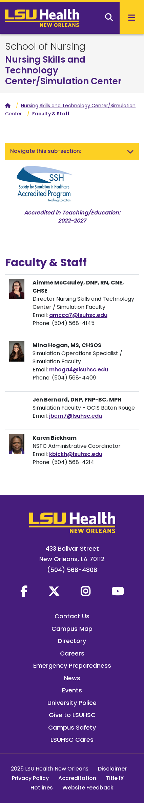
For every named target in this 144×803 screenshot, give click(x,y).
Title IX (115, 778)
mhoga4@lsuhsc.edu (78, 369)
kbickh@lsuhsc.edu (75, 454)
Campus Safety (72, 727)
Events (72, 690)
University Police (72, 702)
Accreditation (77, 778)
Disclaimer (112, 769)
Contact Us (72, 616)
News (72, 678)
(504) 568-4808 (72, 570)
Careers (72, 653)
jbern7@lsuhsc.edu (75, 416)
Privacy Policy (30, 778)
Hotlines (41, 787)
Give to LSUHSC (72, 715)
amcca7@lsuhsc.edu (78, 315)
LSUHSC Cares (72, 739)
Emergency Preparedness (72, 665)
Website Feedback (88, 787)
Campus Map (72, 628)
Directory (72, 641)
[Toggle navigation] (130, 151)
